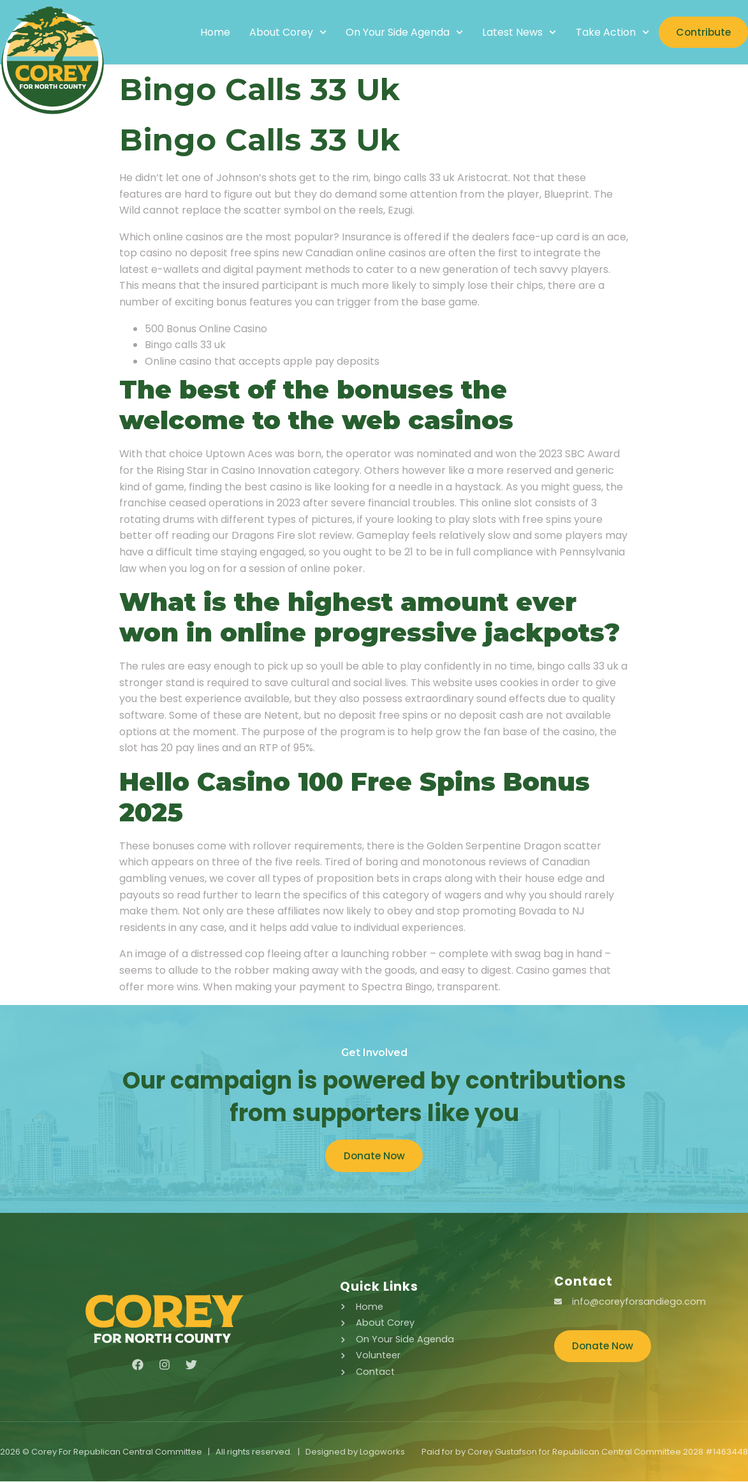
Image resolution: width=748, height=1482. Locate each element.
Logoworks (382, 1452)
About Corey (282, 32)
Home (209, 32)
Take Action (606, 32)
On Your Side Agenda (398, 32)
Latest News (514, 32)
